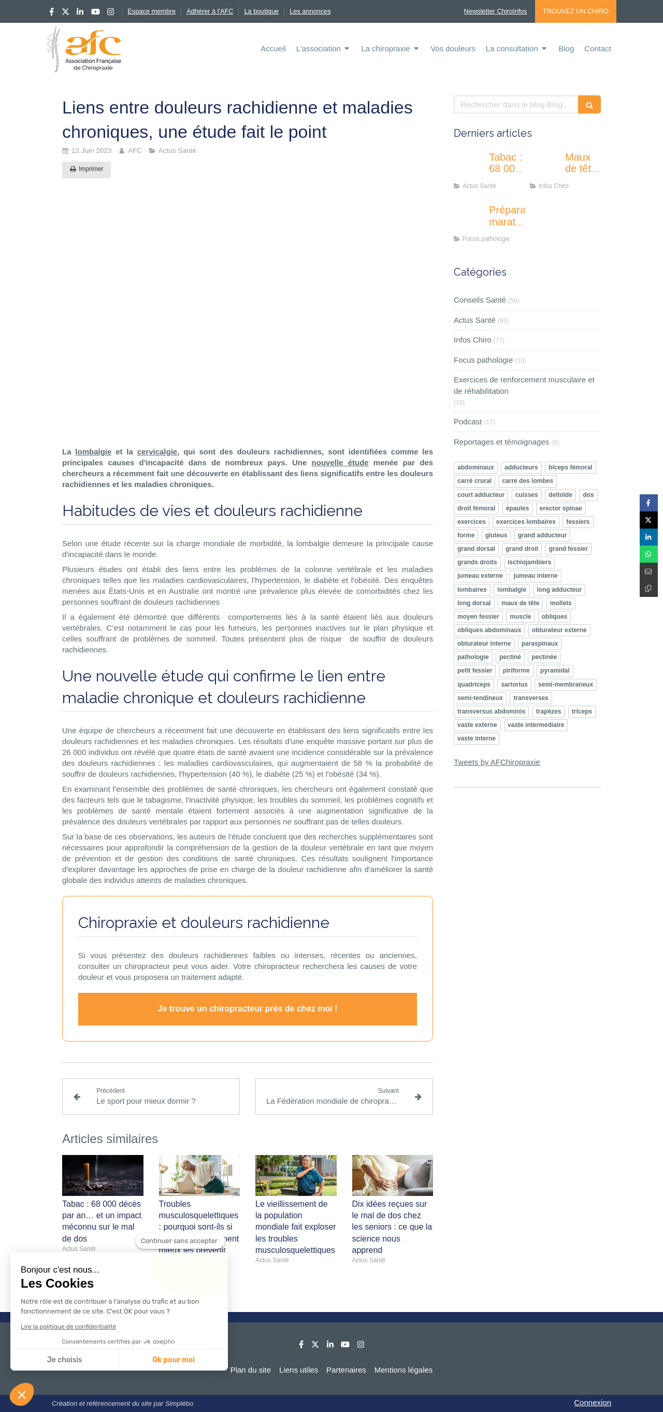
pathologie (473, 657)
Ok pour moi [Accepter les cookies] (173, 1360)
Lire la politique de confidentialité (68, 1326)
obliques (554, 616)
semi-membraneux (565, 684)
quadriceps (474, 684)
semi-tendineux (480, 698)
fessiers (577, 521)
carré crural (474, 480)
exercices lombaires (526, 521)
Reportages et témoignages (501, 441)
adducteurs (521, 467)
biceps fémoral (571, 467)
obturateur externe (559, 630)
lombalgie (93, 451)
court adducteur (481, 494)
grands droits (477, 562)
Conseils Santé (480, 299)
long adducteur (559, 589)
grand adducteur (542, 535)
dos (588, 494)
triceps (582, 711)
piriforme (516, 670)
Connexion (592, 1402)
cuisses (526, 494)
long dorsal (474, 603)
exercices (471, 521)
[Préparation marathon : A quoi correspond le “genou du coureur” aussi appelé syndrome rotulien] (469, 220)
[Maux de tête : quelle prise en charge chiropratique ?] (545, 167)
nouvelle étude (340, 462)
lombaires (472, 589)
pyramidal (555, 670)
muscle (520, 616)
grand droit (522, 548)
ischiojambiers (529, 562)
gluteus (496, 535)
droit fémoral (476, 508)
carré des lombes (527, 480)
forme (465, 535)
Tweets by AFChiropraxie (497, 762)
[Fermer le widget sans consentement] (180, 1241)
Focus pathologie (483, 359)
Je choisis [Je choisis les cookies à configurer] (64, 1360)
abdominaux (475, 467)
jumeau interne (535, 575)
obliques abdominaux (489, 630)
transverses (530, 698)
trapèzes (548, 711)
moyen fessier (478, 616)
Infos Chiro (473, 339)
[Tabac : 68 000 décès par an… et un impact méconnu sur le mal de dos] (469, 167)
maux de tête (520, 603)
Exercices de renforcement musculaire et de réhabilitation (524, 385)
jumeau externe (480, 575)
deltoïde (560, 494)
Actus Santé (475, 320)
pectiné (510, 657)
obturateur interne (484, 643)
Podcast (468, 421)
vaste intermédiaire (536, 725)
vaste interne (476, 738)
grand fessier (568, 548)
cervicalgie (157, 451)
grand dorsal (476, 548)
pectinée (544, 657)
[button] (21, 1394)
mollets (561, 603)
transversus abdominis (491, 711)
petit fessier (474, 670)
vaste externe (477, 725)
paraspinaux (540, 643)
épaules (517, 508)
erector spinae (561, 508)
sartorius (514, 684)
